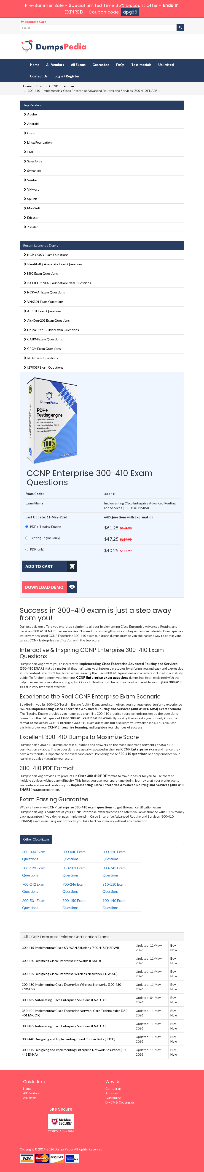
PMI (28, 152)
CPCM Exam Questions (42, 349)
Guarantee (100, 65)
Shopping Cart (33, 22)
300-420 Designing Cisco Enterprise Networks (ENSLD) (61, 961)
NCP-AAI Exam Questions (44, 292)
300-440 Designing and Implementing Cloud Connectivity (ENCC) (68, 1039)
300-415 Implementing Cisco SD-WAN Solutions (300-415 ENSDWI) (70, 948)
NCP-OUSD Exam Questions (45, 255)
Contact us (113, 1088)
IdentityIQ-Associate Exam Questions (53, 264)
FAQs (120, 65)
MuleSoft (31, 208)
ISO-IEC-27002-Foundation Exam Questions (57, 283)
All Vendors (55, 65)
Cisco (40, 86)
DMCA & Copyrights (120, 1102)
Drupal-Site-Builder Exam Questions (51, 330)
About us (112, 1093)
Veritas (30, 180)
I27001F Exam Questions (43, 367)
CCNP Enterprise (61, 86)
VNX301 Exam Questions (43, 302)
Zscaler (30, 227)
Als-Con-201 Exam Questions (46, 320)
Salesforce (32, 161)
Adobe (30, 114)
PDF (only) (34, 549)
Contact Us (39, 76)
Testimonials (141, 65)
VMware (31, 189)
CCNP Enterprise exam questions (102, 677)
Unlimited (166, 65)
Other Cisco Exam (36, 839)
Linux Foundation (37, 142)
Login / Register (67, 76)
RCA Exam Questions (40, 358)
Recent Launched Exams (40, 245)
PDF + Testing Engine (43, 526)
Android (31, 124)
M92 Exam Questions (40, 273)
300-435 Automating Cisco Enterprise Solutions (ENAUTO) (64, 1000)
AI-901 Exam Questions (42, 311)
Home (34, 65)
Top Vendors (32, 105)
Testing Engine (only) (42, 538)
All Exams (78, 65)
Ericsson (31, 217)
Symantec (32, 171)
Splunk (30, 199)
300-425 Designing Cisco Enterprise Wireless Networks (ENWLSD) (69, 974)
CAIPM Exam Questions (42, 339)
